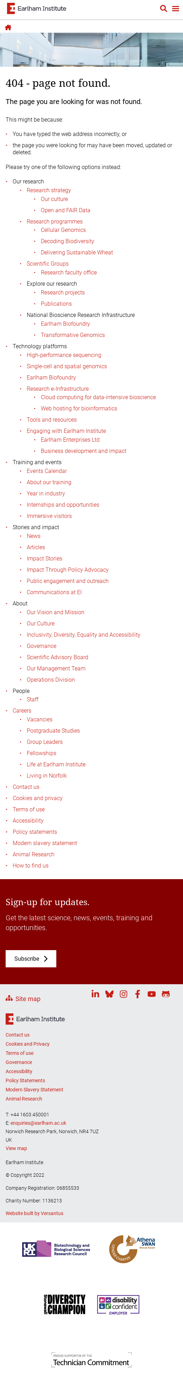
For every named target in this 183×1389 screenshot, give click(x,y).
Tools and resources (52, 419)
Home (7, 27)
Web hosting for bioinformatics (79, 408)
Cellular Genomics (63, 230)
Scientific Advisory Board (57, 657)
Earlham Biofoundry (65, 323)
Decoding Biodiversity (67, 241)
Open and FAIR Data (65, 210)
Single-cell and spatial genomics (67, 366)
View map (16, 1148)
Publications (56, 303)
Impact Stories (44, 558)
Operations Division (51, 679)
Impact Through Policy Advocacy (68, 569)
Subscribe (26, 958)
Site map (27, 998)
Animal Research (34, 854)
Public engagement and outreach (68, 581)
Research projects (63, 292)
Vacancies (39, 719)
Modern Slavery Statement (34, 1089)
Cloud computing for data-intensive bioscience (98, 397)
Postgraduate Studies (53, 730)
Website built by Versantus (34, 1213)
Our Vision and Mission (55, 612)
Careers (22, 710)
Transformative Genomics (73, 335)
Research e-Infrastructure (58, 388)
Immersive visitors (49, 516)
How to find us (31, 865)
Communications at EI (54, 592)
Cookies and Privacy (28, 1043)
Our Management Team (56, 668)
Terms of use (29, 809)
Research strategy (49, 190)
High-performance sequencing (64, 355)
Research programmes (55, 221)
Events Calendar (47, 471)
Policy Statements (25, 1080)
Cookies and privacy (38, 798)
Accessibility (28, 820)
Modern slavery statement (45, 843)
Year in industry (46, 493)
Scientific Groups (48, 263)
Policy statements (35, 832)
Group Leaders (45, 742)
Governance (41, 646)
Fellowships (41, 753)
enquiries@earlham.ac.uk (38, 1123)
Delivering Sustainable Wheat (77, 252)
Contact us (26, 787)
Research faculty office (69, 272)
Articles (36, 547)
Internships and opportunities (63, 504)
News (33, 536)
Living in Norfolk (47, 775)
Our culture (54, 199)
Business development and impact (83, 451)
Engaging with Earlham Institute (66, 431)
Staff (32, 699)
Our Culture (41, 623)
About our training (49, 482)
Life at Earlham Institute (56, 764)
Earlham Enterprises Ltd (70, 439)
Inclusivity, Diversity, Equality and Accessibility (83, 634)
